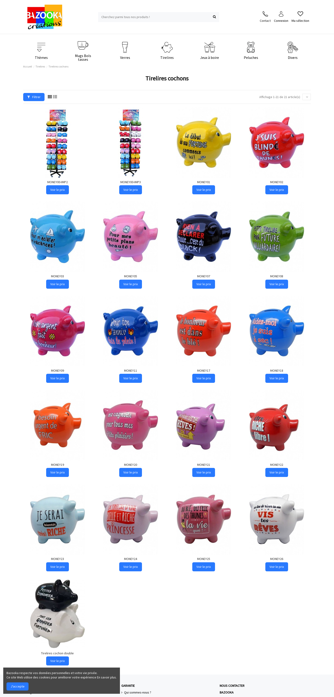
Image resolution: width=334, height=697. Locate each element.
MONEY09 (57, 370)
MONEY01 (203, 182)
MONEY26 (276, 559)
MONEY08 (276, 276)
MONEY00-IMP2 (57, 182)
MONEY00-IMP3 (130, 182)
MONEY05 (130, 276)
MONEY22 (276, 465)
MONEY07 (203, 276)
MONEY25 (203, 559)
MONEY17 (203, 370)
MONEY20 (130, 465)
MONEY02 (276, 182)
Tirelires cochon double (57, 653)
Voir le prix (57, 190)
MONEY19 (57, 465)
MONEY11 (130, 370)
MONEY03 (57, 276)
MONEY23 (57, 559)
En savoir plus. (107, 677)
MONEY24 (130, 559)
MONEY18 (276, 370)
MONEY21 (203, 465)
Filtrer (34, 97)
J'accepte (18, 686)
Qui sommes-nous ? (137, 692)
